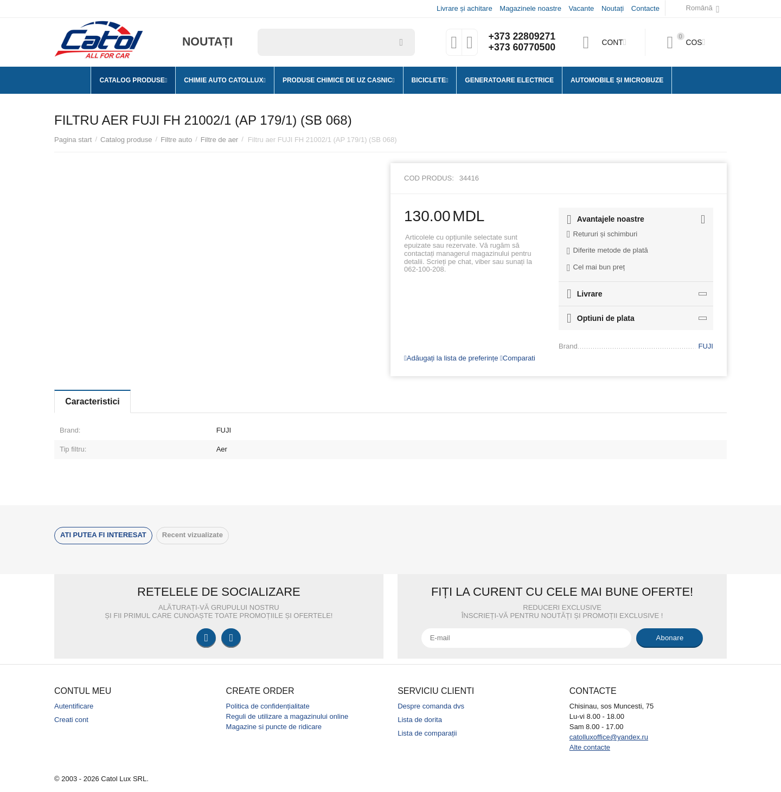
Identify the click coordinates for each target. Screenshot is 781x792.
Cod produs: (429, 178)
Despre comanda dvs (431, 706)
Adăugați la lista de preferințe (451, 358)
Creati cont (71, 720)
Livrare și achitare (464, 8)
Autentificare (73, 706)
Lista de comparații (427, 733)
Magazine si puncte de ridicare (274, 727)
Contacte (645, 8)
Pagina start (73, 140)
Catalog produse (126, 140)
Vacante (581, 8)
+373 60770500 (522, 47)
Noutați (612, 8)
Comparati (517, 358)
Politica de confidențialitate (268, 706)
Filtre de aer (219, 140)
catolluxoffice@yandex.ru (608, 737)
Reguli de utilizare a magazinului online (287, 716)
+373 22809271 (522, 36)
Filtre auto (176, 140)
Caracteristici (93, 401)
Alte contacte (589, 747)
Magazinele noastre (530, 8)
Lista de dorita (420, 720)
